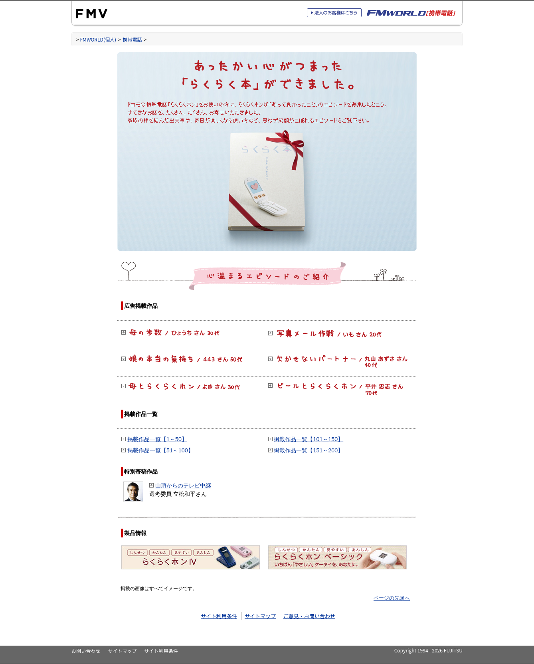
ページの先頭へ (392, 598)
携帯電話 (132, 39)
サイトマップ (260, 616)
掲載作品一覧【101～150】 (308, 439)
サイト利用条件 (219, 616)
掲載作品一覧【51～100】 (160, 450)
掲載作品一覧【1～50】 (157, 439)
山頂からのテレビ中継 (183, 485)
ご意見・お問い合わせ (309, 616)
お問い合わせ (85, 650)
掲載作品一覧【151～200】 (308, 450)
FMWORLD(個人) (98, 39)
